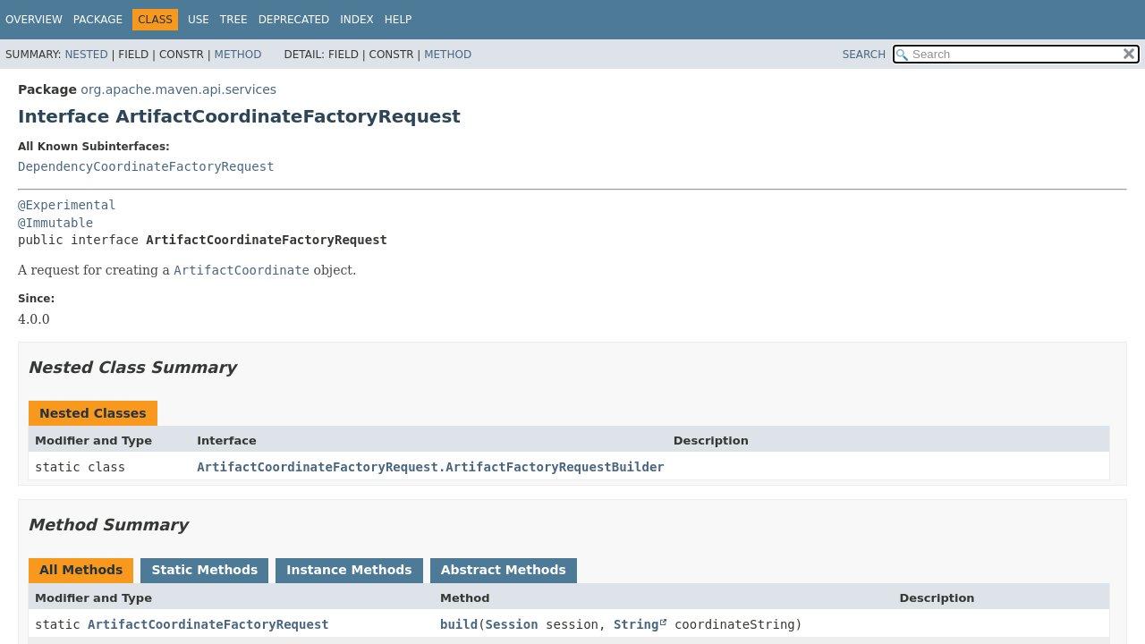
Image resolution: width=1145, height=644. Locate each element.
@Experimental (67, 205)
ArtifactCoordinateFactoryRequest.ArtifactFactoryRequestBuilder (431, 467)
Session (512, 624)
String (636, 624)
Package (98, 19)
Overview (34, 19)
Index (357, 19)
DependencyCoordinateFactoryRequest (146, 166)
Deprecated (294, 19)
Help (398, 19)
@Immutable (55, 223)
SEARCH (864, 54)
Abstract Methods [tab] (503, 570)
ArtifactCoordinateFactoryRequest (208, 624)
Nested (85, 54)
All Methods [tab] (81, 570)
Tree (234, 19)
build (459, 624)
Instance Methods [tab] (348, 570)
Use (198, 19)
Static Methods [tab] (204, 570)
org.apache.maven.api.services (178, 89)
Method (238, 54)
